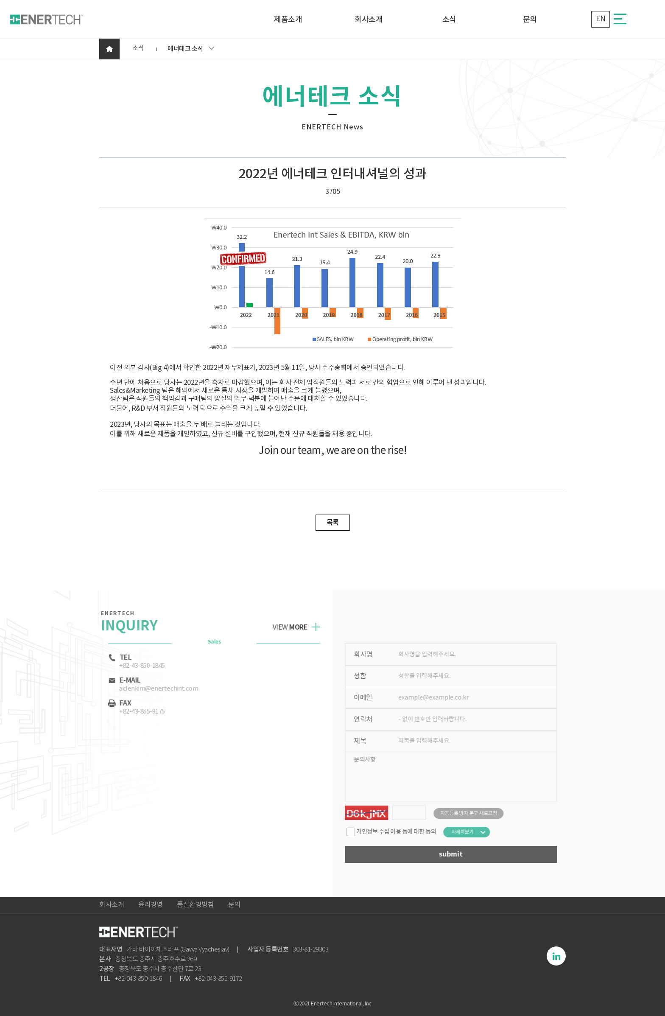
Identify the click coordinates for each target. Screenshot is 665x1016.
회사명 (368, 654)
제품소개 (288, 20)
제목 (365, 741)
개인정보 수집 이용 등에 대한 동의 (397, 831)
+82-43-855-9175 (136, 711)
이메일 (368, 698)
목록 (333, 522)
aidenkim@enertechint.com (153, 688)
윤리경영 (150, 904)
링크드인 (556, 956)
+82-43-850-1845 (136, 665)
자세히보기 (468, 832)
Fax (114, 703)
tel (114, 657)
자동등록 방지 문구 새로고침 (474, 813)
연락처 (368, 719)
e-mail (119, 680)
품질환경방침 (195, 904)
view (284, 627)
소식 (449, 20)
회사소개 (369, 20)
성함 (365, 676)
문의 (530, 20)
